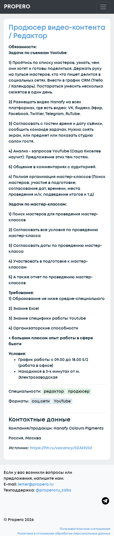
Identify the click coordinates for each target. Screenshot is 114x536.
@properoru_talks (53, 490)
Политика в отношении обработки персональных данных (63, 533)
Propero (17, 7)
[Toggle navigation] (103, 7)
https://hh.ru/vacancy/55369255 (61, 448)
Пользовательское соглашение (85, 529)
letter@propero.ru (36, 484)
